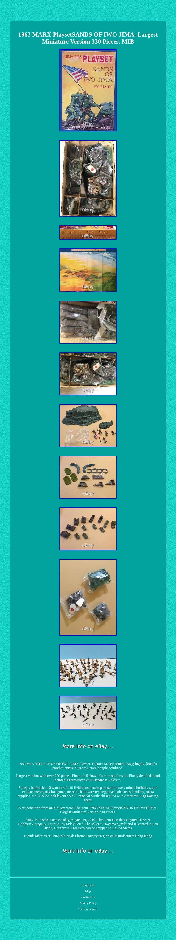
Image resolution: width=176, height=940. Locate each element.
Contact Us (88, 897)
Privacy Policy (88, 903)
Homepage (88, 885)
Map (88, 891)
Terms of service (88, 909)
